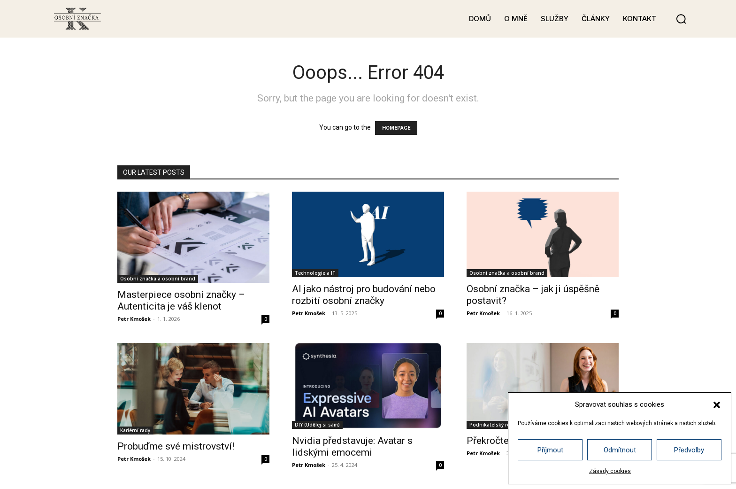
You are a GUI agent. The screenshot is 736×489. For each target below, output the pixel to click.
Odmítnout (620, 450)
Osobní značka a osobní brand (157, 278)
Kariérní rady (135, 430)
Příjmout (550, 450)
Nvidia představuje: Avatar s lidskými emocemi (352, 446)
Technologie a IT (315, 273)
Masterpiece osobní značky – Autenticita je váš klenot (181, 300)
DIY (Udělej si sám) (317, 424)
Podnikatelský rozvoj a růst (502, 424)
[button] (716, 405)
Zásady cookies (610, 471)
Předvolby (689, 450)
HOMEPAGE (396, 128)
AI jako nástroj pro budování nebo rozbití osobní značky (364, 294)
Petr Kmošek (134, 318)
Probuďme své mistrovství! (175, 446)
